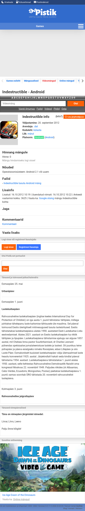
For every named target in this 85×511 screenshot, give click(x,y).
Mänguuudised (31, 81)
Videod (48, 108)
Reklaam (79, 508)
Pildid (57, 108)
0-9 (73, 97)
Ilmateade (7, 2)
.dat (36, 126)
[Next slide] (82, 80)
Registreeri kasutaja (28, 247)
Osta (64, 108)
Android (49, 137)
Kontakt (71, 508)
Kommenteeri (9, 224)
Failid (40, 108)
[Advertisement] (42, 53)
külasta (37, 130)
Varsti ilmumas (27, 108)
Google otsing (46, 198)
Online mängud (67, 81)
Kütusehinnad (23, 2)
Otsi (76, 103)
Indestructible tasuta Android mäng (22, 183)
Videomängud (49, 81)
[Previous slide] (2, 80)
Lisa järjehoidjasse (74, 116)
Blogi (65, 508)
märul (31, 133)
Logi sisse (9, 247)
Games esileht (13, 81)
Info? (59, 116)
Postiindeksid (41, 2)
